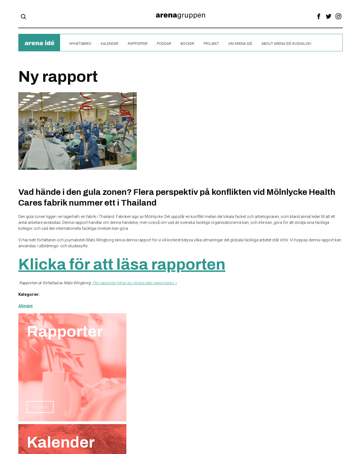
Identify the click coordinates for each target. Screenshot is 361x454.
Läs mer (40, 407)
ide (39, 43)
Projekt (211, 43)
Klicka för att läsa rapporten (121, 264)
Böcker (187, 43)
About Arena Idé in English (286, 43)
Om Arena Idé (240, 43)
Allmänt (25, 306)
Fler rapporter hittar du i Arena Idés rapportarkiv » (134, 283)
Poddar (164, 43)
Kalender (109, 43)
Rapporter (138, 43)
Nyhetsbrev (80, 43)
